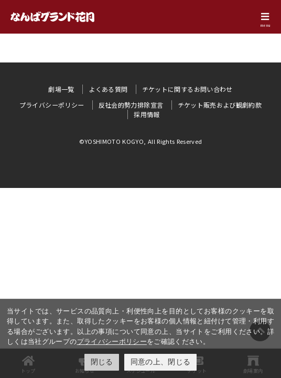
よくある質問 (108, 89)
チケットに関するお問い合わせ (187, 89)
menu (265, 25)
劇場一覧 (61, 89)
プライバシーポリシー (112, 341)
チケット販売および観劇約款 (220, 104)
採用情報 (146, 114)
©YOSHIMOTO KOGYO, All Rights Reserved (140, 141)
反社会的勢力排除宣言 (131, 104)
